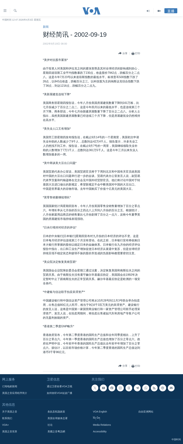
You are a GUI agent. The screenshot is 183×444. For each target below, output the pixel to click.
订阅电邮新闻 (9, 386)
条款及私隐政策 (56, 411)
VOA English (100, 411)
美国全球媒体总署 (58, 418)
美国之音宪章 (9, 431)
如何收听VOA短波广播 (59, 393)
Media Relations (102, 424)
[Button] (122, 53)
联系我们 (7, 418)
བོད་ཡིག (96, 418)
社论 (50, 424)
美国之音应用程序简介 (14, 393)
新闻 (46, 26)
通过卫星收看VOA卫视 (59, 386)
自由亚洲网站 (145, 411)
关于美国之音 (9, 411)
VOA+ (5, 424)
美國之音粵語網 (56, 431)
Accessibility (100, 431)
